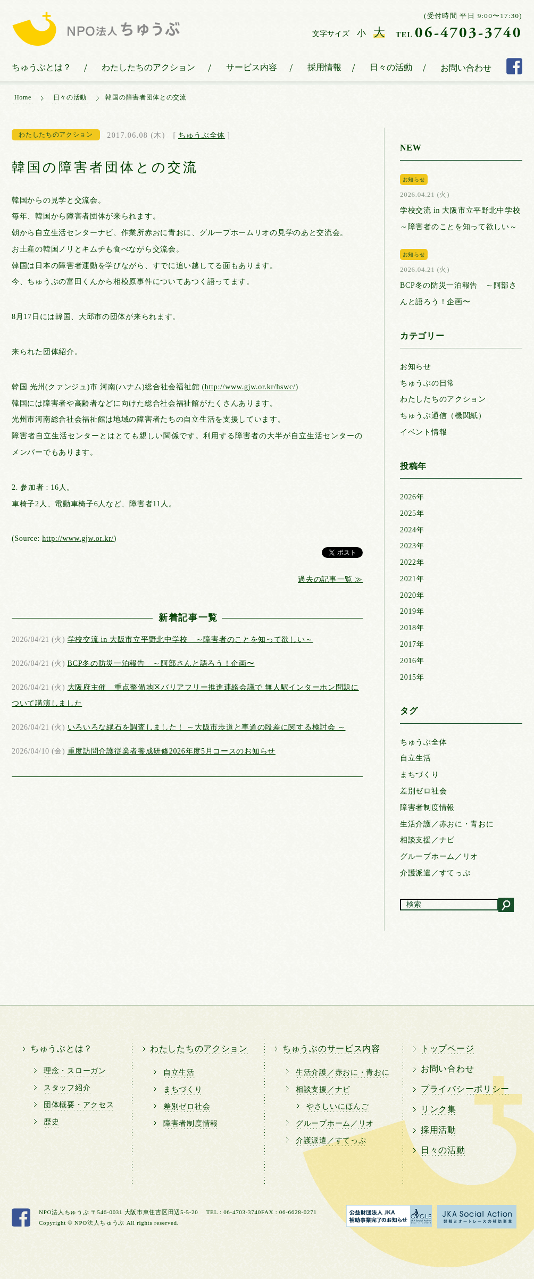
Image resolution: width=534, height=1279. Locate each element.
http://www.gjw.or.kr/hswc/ (250, 387)
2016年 (412, 661)
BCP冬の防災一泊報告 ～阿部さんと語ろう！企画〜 (161, 663)
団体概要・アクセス (79, 1105)
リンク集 (438, 1109)
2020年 (412, 595)
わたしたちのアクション (148, 67)
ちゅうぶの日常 (427, 383)
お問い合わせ (465, 67)
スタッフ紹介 (67, 1088)
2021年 (412, 579)
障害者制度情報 (427, 808)
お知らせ (415, 367)
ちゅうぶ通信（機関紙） (443, 416)
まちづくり (419, 775)
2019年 (412, 611)
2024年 (412, 530)
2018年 (412, 628)
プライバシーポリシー (465, 1088)
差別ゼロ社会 (423, 791)
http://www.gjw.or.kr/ (78, 538)
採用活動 (438, 1129)
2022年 (412, 562)
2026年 (412, 497)
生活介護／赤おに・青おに (447, 824)
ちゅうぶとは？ (41, 67)
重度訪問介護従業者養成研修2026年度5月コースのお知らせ (172, 751)
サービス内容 (251, 67)
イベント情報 (423, 432)
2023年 (412, 546)
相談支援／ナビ (427, 840)
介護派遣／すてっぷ (435, 873)
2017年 (412, 644)
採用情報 (324, 67)
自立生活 (415, 758)
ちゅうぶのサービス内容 (331, 1048)
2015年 (412, 677)
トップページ (447, 1048)
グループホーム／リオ (439, 856)
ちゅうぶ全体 (201, 135)
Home (22, 97)
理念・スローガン (75, 1071)
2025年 (412, 513)
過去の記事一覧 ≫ (330, 579)
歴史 (51, 1122)
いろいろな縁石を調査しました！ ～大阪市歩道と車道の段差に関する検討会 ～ (207, 727)
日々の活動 (391, 67)
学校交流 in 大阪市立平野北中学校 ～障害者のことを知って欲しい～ (190, 639)
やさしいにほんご (337, 1106)
